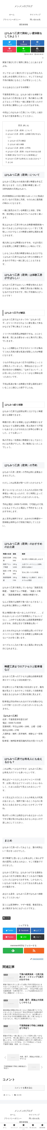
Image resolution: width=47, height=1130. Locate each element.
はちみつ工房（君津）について (20, 130)
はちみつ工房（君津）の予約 (19, 148)
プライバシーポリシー (13, 1118)
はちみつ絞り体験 (17, 144)
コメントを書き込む (24, 1088)
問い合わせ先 (34, 1118)
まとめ (10, 162)
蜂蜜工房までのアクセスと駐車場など (22, 155)
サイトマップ (34, 1115)
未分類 (6, 918)
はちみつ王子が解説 (18, 141)
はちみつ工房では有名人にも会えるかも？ (24, 159)
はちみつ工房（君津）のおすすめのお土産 (24, 152)
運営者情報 (23, 1122)
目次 (20, 125)
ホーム (12, 1115)
